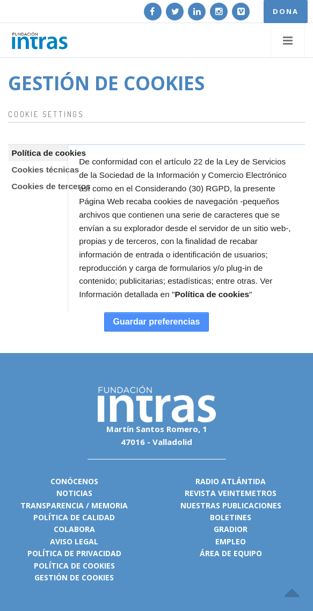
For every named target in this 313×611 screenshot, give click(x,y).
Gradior (231, 529)
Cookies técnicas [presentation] (37, 169)
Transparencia (52, 505)
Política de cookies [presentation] (37, 152)
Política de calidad (74, 517)
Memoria (109, 505)
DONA (286, 11)
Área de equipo (231, 553)
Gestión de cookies (74, 577)
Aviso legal (74, 541)
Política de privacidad (74, 553)
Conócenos (74, 481)
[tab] (38, 153)
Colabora (74, 529)
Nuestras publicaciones (230, 505)
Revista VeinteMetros (230, 493)
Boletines (230, 517)
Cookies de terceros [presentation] (37, 186)
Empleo (230, 541)
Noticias (74, 493)
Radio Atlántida (230, 481)
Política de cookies (211, 294)
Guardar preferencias (156, 321)
